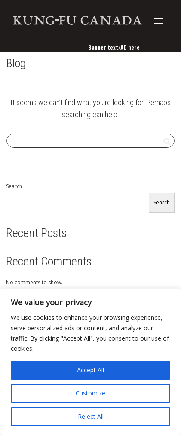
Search (14, 186)
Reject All (91, 416)
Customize (90, 393)
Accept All (90, 370)
